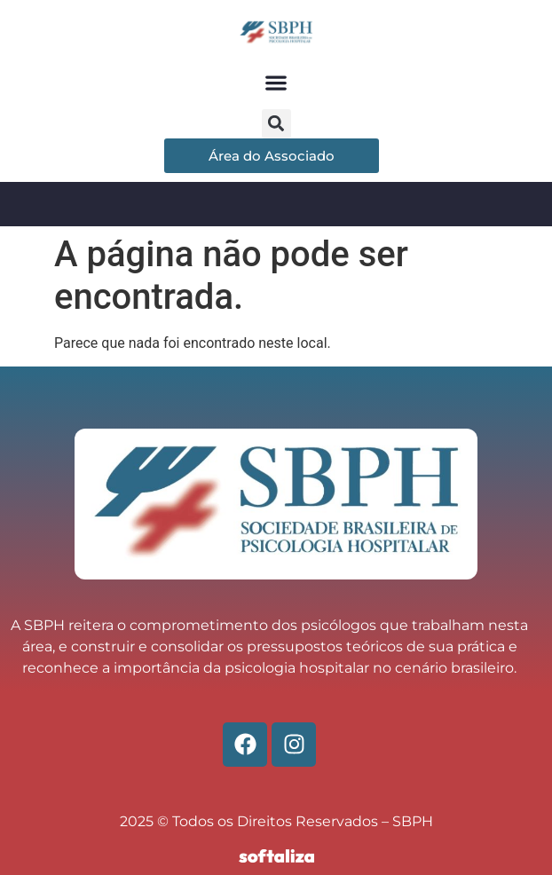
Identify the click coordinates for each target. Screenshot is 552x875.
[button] (276, 83)
